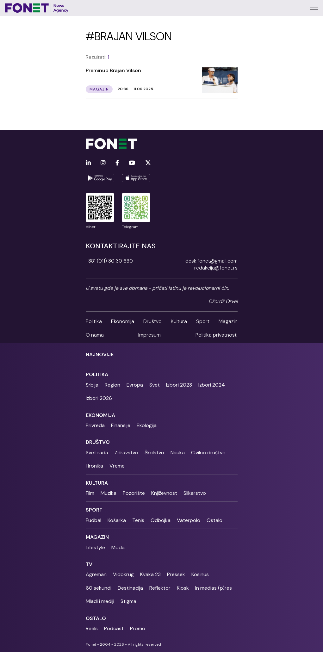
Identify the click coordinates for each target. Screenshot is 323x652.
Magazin (228, 321)
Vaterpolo (188, 520)
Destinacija (130, 588)
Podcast (114, 628)
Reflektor (160, 588)
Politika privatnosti (217, 335)
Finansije (120, 425)
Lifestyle (95, 547)
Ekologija (147, 425)
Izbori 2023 (179, 385)
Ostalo (214, 520)
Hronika (94, 466)
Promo (137, 628)
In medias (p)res (213, 588)
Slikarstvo (194, 493)
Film (90, 493)
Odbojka (161, 520)
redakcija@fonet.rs (216, 267)
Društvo (152, 321)
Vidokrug (123, 574)
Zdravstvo (126, 452)
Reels (92, 628)
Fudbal (93, 520)
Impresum (149, 335)
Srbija (92, 385)
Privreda (95, 425)
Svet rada (97, 452)
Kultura (179, 321)
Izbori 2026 (99, 398)
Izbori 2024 (211, 385)
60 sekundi (98, 588)
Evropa (135, 385)
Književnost (164, 493)
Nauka (178, 452)
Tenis (138, 520)
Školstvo (154, 452)
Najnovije (100, 354)
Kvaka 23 (150, 574)
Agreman (96, 574)
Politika (94, 321)
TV (89, 564)
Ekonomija (122, 321)
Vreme (117, 466)
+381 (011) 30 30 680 (109, 261)
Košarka (117, 520)
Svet (154, 385)
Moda (118, 547)
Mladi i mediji (100, 601)
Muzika (108, 493)
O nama (95, 335)
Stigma (128, 601)
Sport (202, 321)
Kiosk (183, 588)
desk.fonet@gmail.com (211, 261)
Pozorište (134, 493)
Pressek (176, 574)
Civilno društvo (208, 452)
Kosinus (200, 574)
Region (112, 385)
